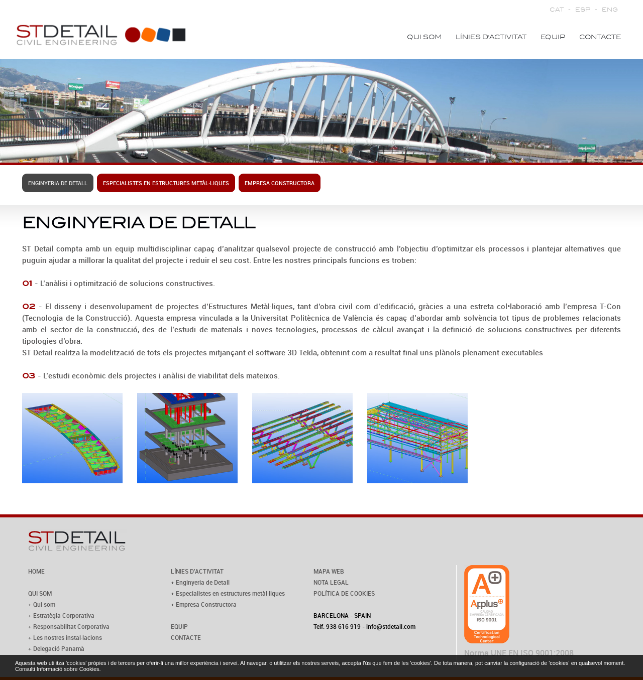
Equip (553, 37)
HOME (36, 571)
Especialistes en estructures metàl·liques (166, 183)
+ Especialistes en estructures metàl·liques (228, 593)
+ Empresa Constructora (204, 604)
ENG (610, 10)
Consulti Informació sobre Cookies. (58, 669)
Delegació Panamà (58, 648)
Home (381, 37)
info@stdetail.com (390, 626)
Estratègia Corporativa (63, 615)
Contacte (600, 37)
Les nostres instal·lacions (67, 637)
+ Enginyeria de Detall (200, 582)
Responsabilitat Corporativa (71, 626)
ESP (582, 10)
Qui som (424, 37)
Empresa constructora (279, 183)
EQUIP (179, 626)
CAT (557, 10)
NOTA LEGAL (331, 582)
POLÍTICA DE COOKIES (344, 593)
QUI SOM (40, 593)
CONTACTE (186, 637)
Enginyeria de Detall (57, 183)
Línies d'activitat (491, 37)
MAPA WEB (328, 571)
